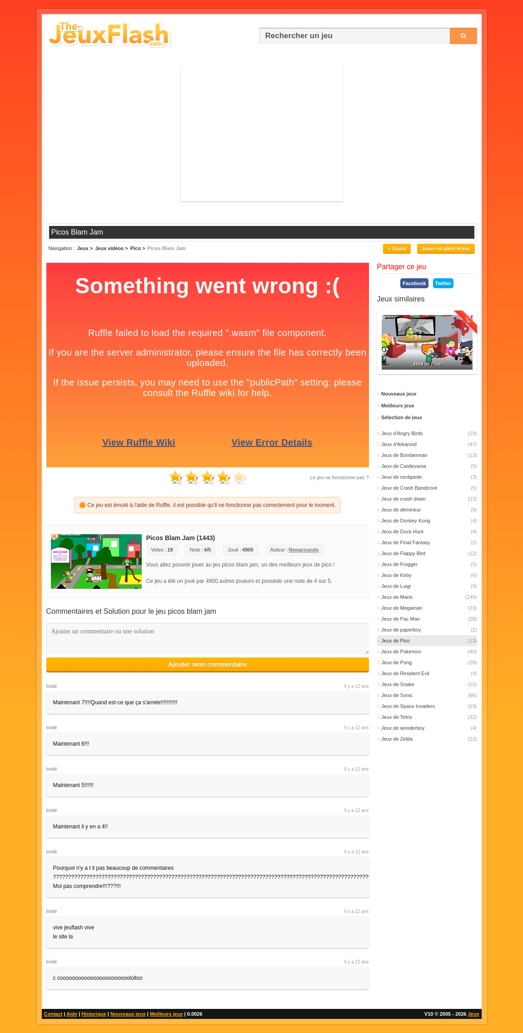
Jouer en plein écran (446, 248)
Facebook (414, 283)
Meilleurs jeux (166, 1014)
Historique (93, 1014)
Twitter (443, 283)
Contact (53, 1014)
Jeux (473, 1014)
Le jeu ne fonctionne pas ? (339, 477)
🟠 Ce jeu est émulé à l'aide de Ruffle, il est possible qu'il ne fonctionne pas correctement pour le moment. (207, 505)
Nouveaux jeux (128, 1014)
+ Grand (397, 248)
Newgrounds (304, 549)
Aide (71, 1014)
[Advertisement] (261, 133)
